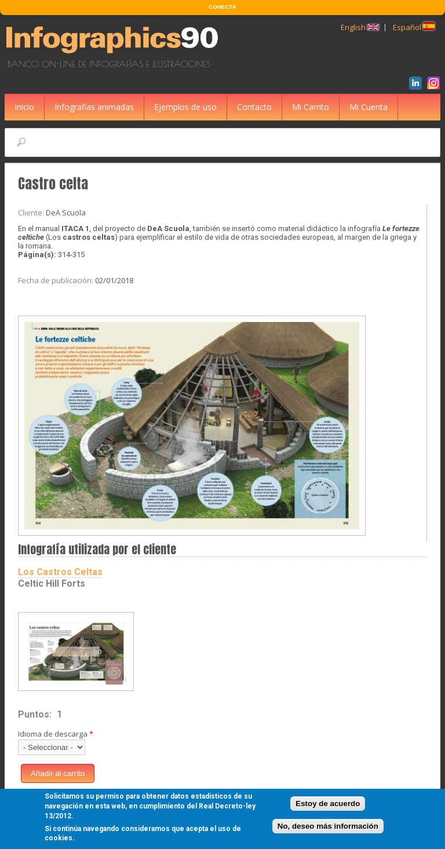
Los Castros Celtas (60, 571)
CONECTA (222, 6)
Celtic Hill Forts (51, 583)
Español (414, 27)
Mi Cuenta (368, 106)
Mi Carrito (310, 106)
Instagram (435, 84)
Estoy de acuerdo (328, 806)
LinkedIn (417, 84)
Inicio (24, 106)
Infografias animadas (94, 106)
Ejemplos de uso (185, 106)
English (360, 27)
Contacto (254, 106)
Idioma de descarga (55, 734)
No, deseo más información (328, 828)
